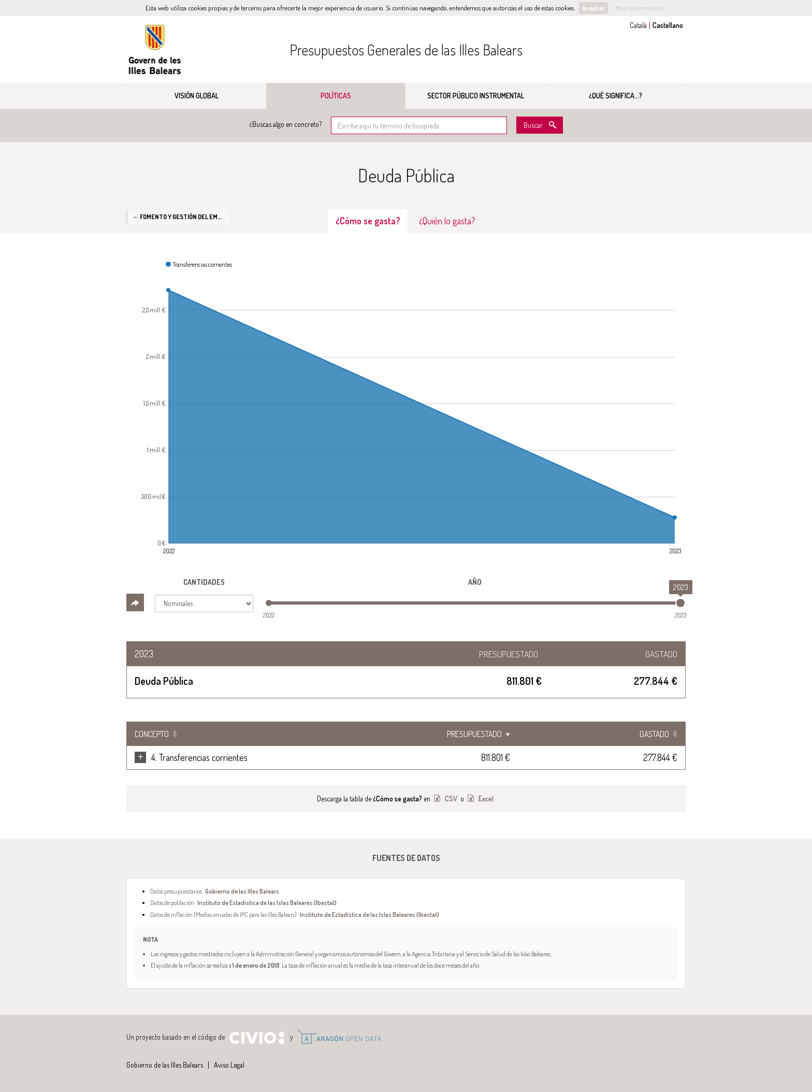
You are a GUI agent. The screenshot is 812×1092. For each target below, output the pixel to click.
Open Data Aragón (339, 1037)
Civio (256, 1038)
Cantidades (204, 582)
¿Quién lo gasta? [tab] (447, 220)
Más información (639, 8)
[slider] (680, 603)
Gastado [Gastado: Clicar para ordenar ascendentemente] (654, 734)
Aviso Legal (229, 1064)
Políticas (336, 95)
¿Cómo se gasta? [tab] (368, 220)
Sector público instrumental (475, 95)
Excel (485, 798)
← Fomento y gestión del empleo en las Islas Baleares (181, 216)
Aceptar (593, 8)
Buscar (533, 125)
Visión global (197, 95)
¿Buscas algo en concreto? (286, 124)
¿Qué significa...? (615, 95)
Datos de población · (243, 902)
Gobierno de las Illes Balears (154, 49)
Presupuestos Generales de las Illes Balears (406, 49)
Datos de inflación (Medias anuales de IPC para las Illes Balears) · (294, 914)
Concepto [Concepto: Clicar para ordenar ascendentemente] (152, 734)
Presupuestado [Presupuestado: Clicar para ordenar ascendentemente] (574, 734)
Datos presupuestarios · (214, 891)
